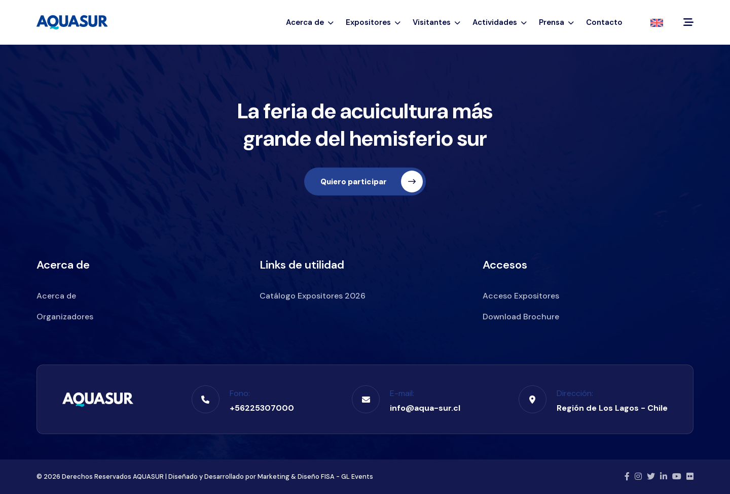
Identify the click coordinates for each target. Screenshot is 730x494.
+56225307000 (262, 408)
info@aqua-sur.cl (425, 408)
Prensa (556, 22)
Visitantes (436, 22)
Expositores (373, 22)
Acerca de (310, 22)
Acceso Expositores (521, 295)
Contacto (604, 22)
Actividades (499, 22)
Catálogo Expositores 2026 (313, 295)
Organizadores (64, 316)
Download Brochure (521, 316)
